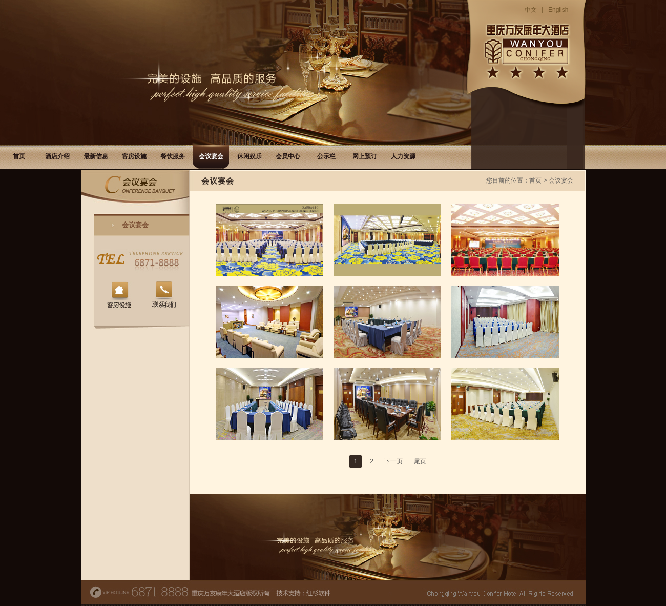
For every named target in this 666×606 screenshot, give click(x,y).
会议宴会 (211, 156)
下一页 (393, 461)
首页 (19, 156)
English (558, 9)
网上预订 (364, 156)
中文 (531, 9)
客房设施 (134, 156)
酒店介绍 (57, 156)
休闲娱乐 (249, 156)
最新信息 (96, 156)
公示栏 (326, 156)
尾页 (420, 461)
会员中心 (288, 156)
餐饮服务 (172, 156)
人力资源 (403, 156)
